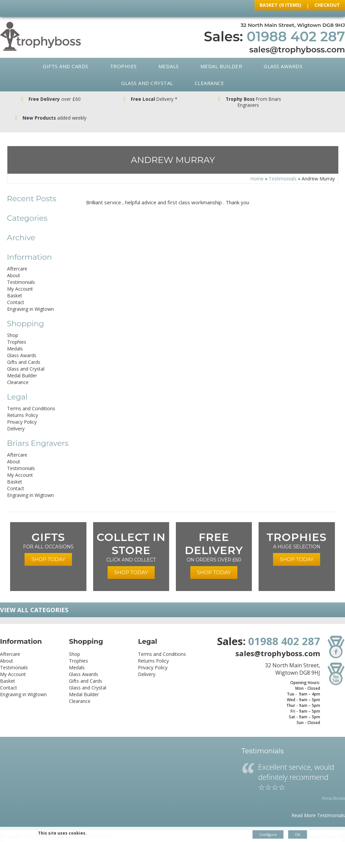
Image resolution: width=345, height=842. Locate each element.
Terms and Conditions (31, 396)
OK (297, 834)
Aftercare (17, 256)
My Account (20, 276)
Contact (15, 290)
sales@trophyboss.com (297, 49)
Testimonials (283, 166)
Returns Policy (22, 403)
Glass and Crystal (147, 83)
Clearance (209, 83)
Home (257, 166)
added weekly (302, 102)
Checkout (327, 5)
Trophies (123, 66)
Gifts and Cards (65, 66)
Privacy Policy (22, 410)
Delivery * (129, 99)
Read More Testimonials (318, 803)
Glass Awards (283, 66)
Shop (12, 323)
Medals (168, 66)
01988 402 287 (296, 36)
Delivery (16, 416)
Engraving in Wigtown (30, 297)
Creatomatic (332, 824)
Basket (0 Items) (280, 5)
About (13, 263)
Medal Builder (221, 66)
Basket (14, 283)
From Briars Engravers (215, 102)
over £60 (43, 99)
